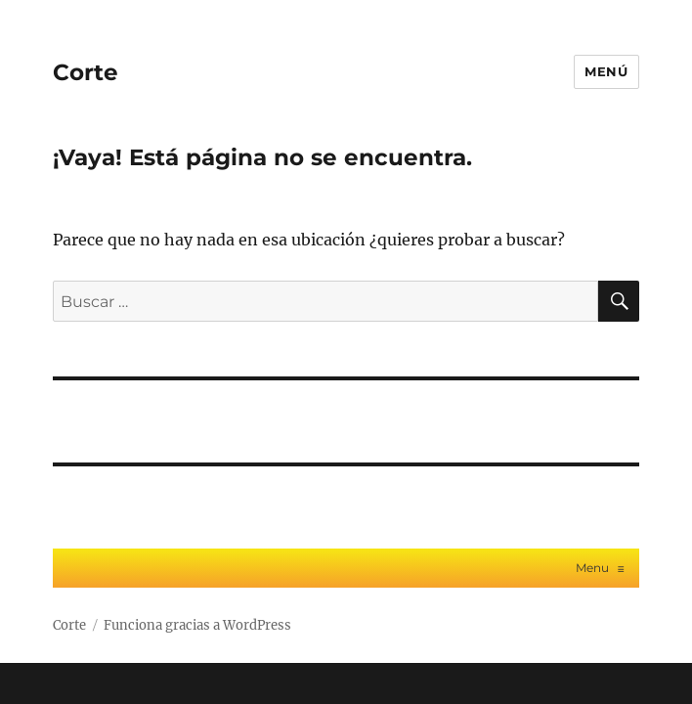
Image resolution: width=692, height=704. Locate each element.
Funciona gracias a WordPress (197, 625)
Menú (605, 71)
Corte (85, 72)
